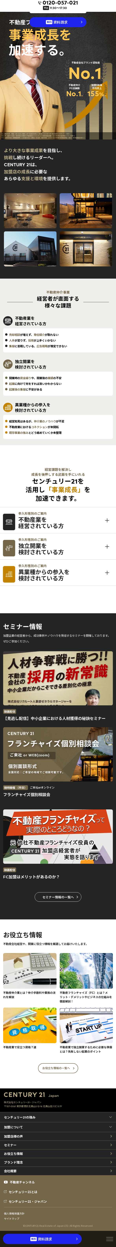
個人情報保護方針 (14, 1213)
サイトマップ (11, 1218)
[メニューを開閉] (109, 1239)
